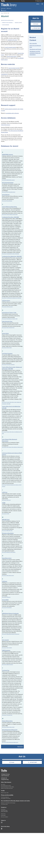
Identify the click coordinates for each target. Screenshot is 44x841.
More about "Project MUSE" (7, 607)
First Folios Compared (7, 353)
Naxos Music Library (7, 558)
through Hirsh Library (12, 56)
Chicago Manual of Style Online (9, 206)
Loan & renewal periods (10, 47)
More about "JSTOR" (5, 513)
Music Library (3, 8)
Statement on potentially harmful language (8, 802)
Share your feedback (4, 816)
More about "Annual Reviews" (7, 200)
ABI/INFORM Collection (7, 154)
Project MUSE (5, 600)
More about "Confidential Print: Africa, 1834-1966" (10, 253)
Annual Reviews (6, 194)
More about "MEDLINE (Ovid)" (7, 530)
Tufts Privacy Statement (5, 797)
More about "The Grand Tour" (7, 715)
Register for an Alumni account (7, 20)
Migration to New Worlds (8, 533)
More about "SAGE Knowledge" (7, 664)
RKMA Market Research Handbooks (10, 613)
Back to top (20, 746)
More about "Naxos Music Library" (8, 575)
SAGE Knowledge (6, 650)
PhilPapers (4, 581)
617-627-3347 (3, 815)
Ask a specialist (33, 43)
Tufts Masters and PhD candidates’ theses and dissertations (35, 53)
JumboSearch (4, 74)
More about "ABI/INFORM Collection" (8, 180)
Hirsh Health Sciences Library (6, 785)
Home (2, 13)
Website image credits (4, 792)
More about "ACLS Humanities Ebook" (8, 192)
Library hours (3, 813)
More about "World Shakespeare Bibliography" (10, 742)
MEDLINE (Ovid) (5, 519)
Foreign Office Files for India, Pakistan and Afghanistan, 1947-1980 (12, 368)
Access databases (5, 24)
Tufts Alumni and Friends (35, 49)
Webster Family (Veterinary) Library (7, 788)
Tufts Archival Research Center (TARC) (7, 787)
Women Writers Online (7, 721)
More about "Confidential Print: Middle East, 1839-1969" (11, 298)
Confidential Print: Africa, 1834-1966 (10, 217)
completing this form (12, 40)
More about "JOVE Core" (6, 500)
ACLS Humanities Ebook (7, 182)
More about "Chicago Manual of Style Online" (10, 214)
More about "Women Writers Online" (8, 727)
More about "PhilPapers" (6, 597)
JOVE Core (4, 492)
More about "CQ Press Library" (7, 306)
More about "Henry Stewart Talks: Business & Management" (12, 447)
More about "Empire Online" (7, 347)
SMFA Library (9, 8)
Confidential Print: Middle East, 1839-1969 (12, 256)
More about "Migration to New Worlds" (8, 552)
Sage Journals (5, 640)
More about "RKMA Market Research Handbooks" (10, 634)
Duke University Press (7, 321)
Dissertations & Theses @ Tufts (9, 312)
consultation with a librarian (12, 113)
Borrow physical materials (7, 22)
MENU (39, 4)
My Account (4, 10)
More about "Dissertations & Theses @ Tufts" (10, 318)
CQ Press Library (6, 300)
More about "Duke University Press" (8, 327)
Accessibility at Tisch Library (5, 798)
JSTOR (3, 502)
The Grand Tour (5, 670)
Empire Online (5, 333)
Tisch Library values (4, 804)
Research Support (18, 22)
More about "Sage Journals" (7, 647)
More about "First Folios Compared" (8, 364)
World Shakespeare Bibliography (9, 730)
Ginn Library (3, 784)
